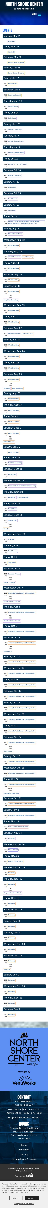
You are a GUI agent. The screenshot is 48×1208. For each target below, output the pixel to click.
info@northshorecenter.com (24, 1118)
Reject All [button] (16, 1198)
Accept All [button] (31, 1198)
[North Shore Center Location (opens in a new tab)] (24, 1103)
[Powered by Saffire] (29, 1175)
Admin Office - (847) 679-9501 (24, 1113)
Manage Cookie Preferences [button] (24, 1204)
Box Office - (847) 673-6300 (24, 1109)
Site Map (24, 1154)
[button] (37, 14)
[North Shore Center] (24, 5)
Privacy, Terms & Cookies (24, 1159)
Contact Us (24, 1150)
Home (24, 1145)
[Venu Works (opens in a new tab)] (24, 1078)
